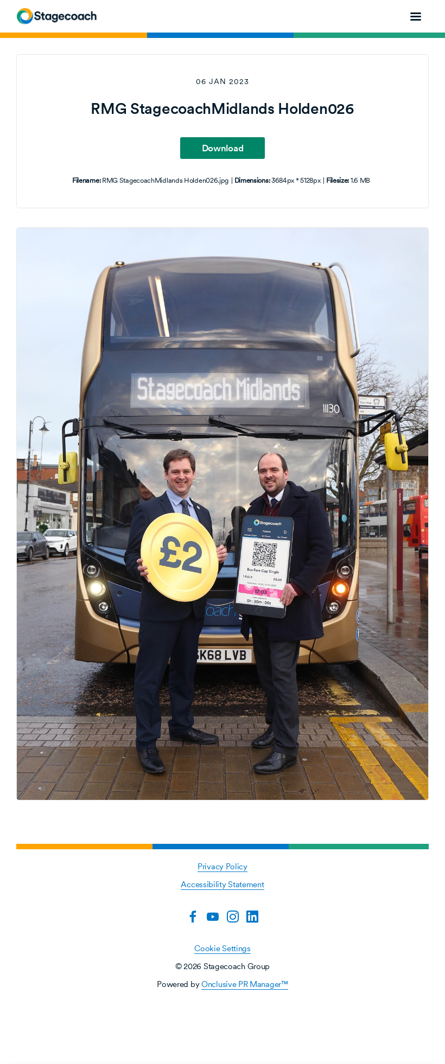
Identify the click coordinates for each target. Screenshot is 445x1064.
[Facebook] (193, 916)
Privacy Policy (222, 866)
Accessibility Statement (222, 884)
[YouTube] (213, 916)
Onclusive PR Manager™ (244, 984)
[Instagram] (233, 916)
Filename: (86, 180)
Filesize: (337, 180)
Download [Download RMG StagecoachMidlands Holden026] (223, 148)
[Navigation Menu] (415, 16)
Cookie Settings (222, 948)
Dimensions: (252, 180)
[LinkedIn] (252, 916)
